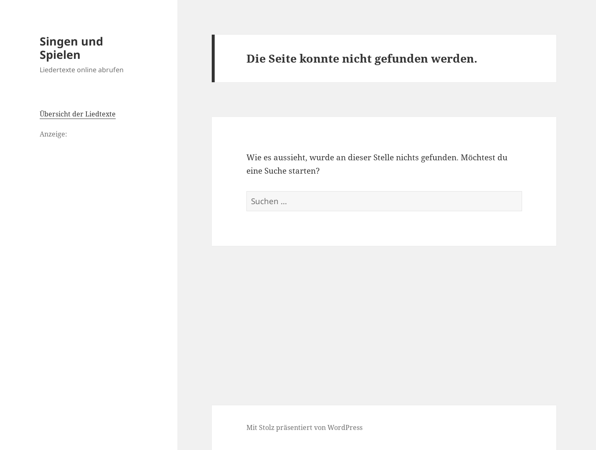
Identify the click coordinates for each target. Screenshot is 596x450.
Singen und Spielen (71, 47)
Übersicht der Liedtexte (78, 114)
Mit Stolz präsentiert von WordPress (304, 427)
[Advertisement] (384, 308)
